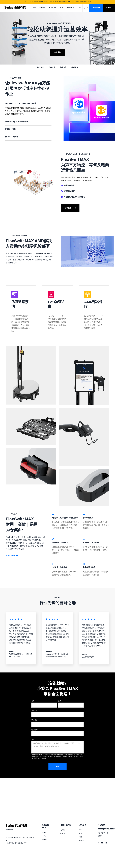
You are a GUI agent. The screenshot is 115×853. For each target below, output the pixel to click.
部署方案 (63, 67)
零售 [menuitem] (80, 833)
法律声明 (25, 837)
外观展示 (74, 67)
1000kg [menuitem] (44, 839)
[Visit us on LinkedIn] (106, 843)
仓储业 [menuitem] (62, 830)
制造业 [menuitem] (62, 833)
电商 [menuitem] (80, 837)
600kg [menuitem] (44, 836)
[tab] (28, 109)
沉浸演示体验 (12, 555)
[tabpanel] (28, 110)
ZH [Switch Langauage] (86, 8)
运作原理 (40, 67)
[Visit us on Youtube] (102, 843)
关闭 (89, 2)
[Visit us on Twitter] (98, 843)
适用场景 (52, 67)
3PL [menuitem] (80, 830)
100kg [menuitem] (44, 832)
